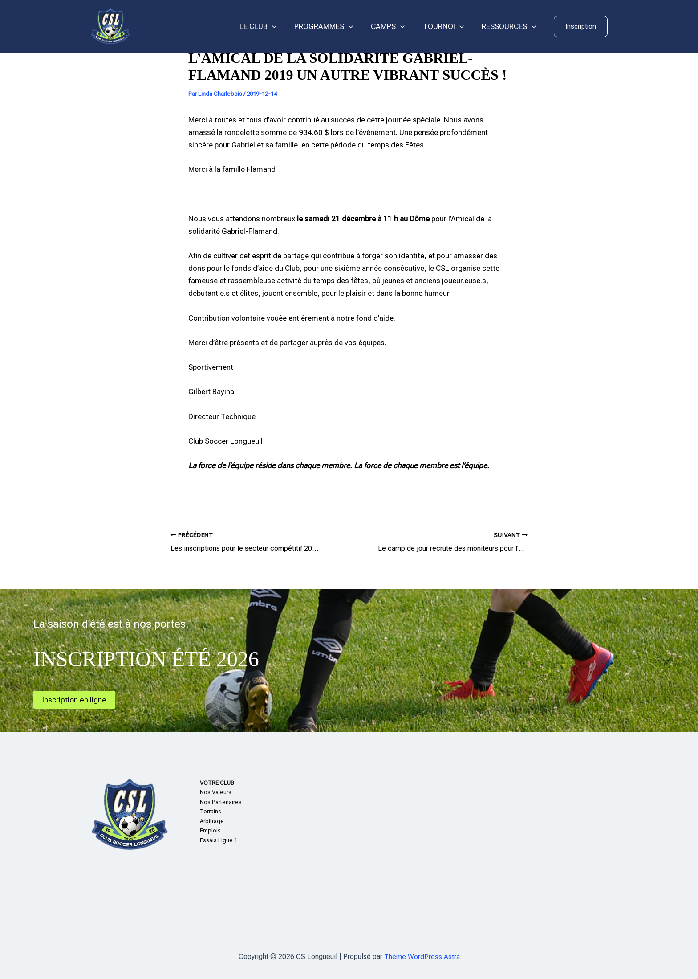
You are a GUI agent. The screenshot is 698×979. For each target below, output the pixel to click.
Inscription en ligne (75, 699)
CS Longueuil (175, 26)
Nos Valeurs (215, 792)
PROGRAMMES (333, 26)
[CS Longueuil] (110, 25)
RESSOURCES (510, 26)
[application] (284, 26)
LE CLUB (270, 26)
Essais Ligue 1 (218, 840)
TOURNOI (447, 26)
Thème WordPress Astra (422, 956)
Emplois (210, 830)
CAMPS (394, 26)
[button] (581, 26)
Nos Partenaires (221, 802)
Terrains (210, 811)
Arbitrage (212, 821)
